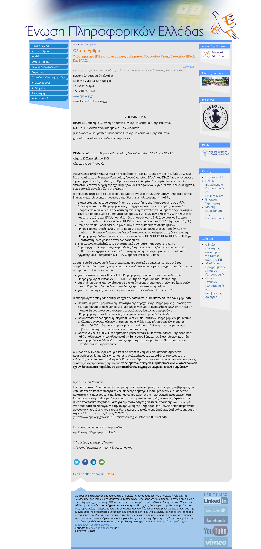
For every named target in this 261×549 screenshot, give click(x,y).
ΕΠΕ (75, 44)
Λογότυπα (38, 72)
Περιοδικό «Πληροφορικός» (48, 77)
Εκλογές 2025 (43, 82)
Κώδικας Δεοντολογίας (45, 67)
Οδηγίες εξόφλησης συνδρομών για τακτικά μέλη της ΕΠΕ (213, 252)
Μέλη (38, 56)
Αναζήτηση (38, 93)
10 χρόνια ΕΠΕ (214, 177)
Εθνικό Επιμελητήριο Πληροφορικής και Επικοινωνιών (215, 188)
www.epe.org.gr (83, 96)
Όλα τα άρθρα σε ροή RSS (93, 474)
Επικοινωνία (42, 98)
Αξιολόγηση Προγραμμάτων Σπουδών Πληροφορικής (215, 268)
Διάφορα (40, 88)
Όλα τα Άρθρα (40, 61)
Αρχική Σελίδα (40, 46)
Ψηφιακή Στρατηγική (212, 201)
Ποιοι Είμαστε (43, 51)
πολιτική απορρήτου (102, 527)
